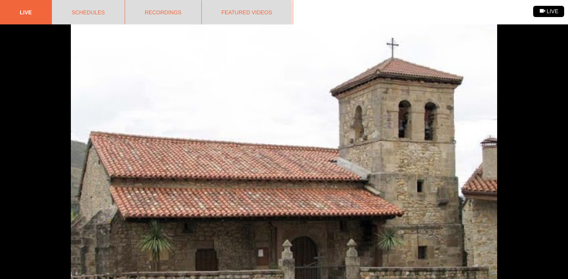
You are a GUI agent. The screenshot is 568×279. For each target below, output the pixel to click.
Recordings (163, 12)
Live (26, 12)
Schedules (88, 12)
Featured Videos (246, 12)
